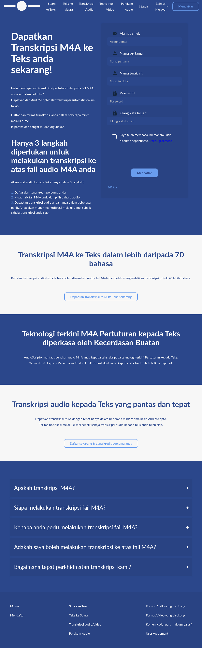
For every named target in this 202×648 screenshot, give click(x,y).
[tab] (101, 488)
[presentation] (137, 156)
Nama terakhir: (131, 73)
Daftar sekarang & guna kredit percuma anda (101, 443)
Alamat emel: (130, 33)
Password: (128, 93)
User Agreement (160, 140)
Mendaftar (185, 6)
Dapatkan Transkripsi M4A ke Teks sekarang (101, 297)
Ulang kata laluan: (133, 113)
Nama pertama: (132, 53)
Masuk (112, 187)
